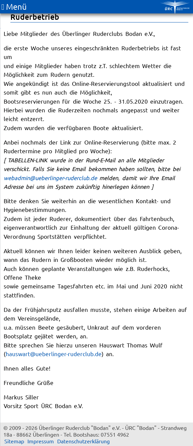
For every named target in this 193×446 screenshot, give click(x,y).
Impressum (40, 441)
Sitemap (14, 441)
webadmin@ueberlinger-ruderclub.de (50, 177)
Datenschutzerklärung (83, 441)
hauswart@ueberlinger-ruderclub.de (54, 353)
